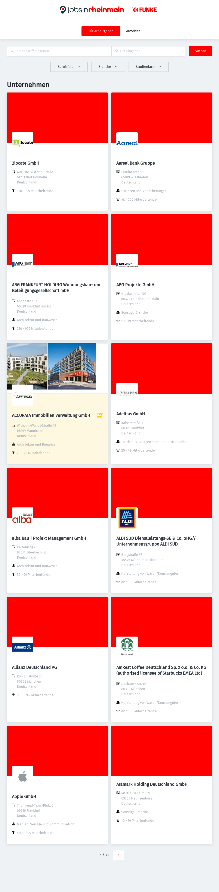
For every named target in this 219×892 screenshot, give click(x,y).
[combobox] (59, 51)
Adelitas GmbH (130, 413)
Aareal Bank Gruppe (135, 163)
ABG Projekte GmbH (135, 284)
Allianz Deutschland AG (34, 667)
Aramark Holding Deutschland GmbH (152, 784)
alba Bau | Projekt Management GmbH (49, 538)
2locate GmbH (25, 163)
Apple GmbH (24, 796)
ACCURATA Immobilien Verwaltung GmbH (51, 415)
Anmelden (133, 31)
